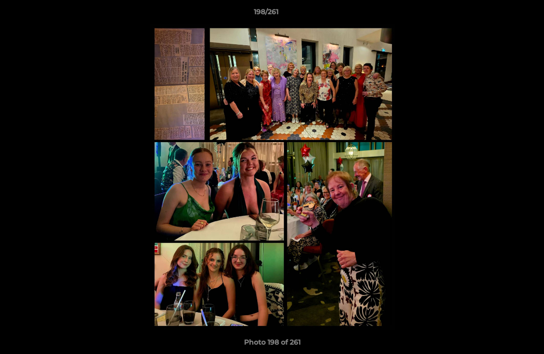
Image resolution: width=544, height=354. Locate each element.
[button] (503, 14)
